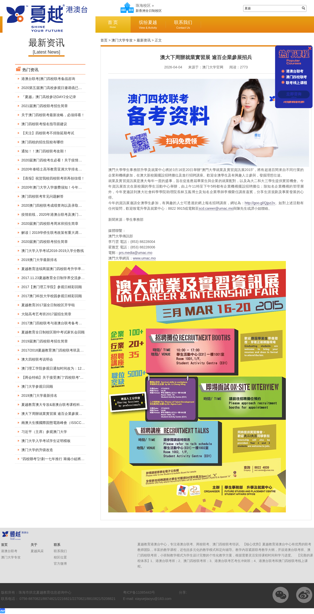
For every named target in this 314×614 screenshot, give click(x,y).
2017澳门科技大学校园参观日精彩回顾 (51, 296)
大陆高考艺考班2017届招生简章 (46, 314)
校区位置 (60, 557)
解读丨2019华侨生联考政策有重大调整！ (53, 233)
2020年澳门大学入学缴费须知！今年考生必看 (56, 187)
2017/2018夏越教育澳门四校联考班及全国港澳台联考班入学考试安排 (75, 350)
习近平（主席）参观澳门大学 (44, 432)
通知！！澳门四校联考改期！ (44, 151)
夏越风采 (37, 551)
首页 (104, 40)
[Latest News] (46, 52)
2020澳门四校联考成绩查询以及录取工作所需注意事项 (64, 205)
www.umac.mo (144, 258)
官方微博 (60, 563)
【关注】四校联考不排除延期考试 (47, 133)
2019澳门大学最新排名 (39, 260)
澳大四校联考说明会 (37, 359)
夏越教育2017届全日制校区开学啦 (48, 305)
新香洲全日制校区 (149, 11)
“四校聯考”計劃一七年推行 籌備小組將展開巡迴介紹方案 (65, 459)
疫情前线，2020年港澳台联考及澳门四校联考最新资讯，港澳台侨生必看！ (79, 214)
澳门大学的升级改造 (37, 450)
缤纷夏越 (148, 24)
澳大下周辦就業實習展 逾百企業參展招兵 (53, 414)
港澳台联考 (9, 551)
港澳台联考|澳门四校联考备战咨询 (48, 79)
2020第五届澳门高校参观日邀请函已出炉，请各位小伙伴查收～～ (72, 88)
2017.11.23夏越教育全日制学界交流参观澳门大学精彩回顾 (67, 278)
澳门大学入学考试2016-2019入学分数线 (52, 251)
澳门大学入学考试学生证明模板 (46, 441)
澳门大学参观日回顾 (37, 386)
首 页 (112, 24)
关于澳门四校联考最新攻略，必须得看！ (53, 115)
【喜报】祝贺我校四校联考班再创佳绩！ (53, 178)
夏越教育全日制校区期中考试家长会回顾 (53, 332)
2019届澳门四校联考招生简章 (44, 341)
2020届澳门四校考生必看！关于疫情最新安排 (56, 160)
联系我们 (183, 24)
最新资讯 (144, 40)
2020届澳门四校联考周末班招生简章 (49, 224)
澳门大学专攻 (122, 40)
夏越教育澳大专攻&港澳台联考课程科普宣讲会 (57, 405)
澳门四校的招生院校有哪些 (42, 142)
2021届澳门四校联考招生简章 (44, 106)
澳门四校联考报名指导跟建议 (44, 124)
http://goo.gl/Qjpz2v (260, 203)
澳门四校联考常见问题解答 (42, 196)
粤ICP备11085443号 (139, 592)
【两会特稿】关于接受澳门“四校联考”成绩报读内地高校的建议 (70, 377)
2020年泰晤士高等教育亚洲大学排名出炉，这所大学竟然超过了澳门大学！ (79, 169)
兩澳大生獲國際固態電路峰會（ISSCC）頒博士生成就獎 (65, 423)
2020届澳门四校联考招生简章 (44, 242)
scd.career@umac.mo (216, 208)
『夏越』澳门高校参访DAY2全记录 (48, 97)
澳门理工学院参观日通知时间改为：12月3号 (55, 368)
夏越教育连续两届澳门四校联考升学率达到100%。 (61, 269)
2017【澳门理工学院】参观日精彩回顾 (51, 287)
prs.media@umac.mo (135, 253)
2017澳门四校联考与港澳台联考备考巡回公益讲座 (60, 323)
